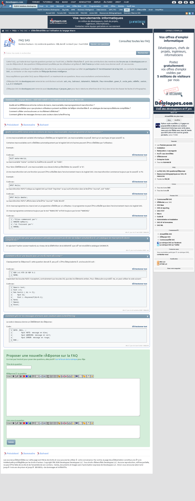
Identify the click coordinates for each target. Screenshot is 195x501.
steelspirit (18, 84)
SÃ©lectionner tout (139, 155)
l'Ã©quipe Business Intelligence (54, 72)
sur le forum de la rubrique (66, 359)
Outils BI (160, 217)
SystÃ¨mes (131, 6)
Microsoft (60, 6)
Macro (159, 214)
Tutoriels (48, 2)
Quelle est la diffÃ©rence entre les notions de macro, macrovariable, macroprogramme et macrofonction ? (52, 105)
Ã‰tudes (107, 2)
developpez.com (138, 62)
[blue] (27, 376)
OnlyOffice (159, 10)
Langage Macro (24, 100)
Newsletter (85, 2)
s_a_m (9, 84)
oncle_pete (127, 81)
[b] (13, 376)
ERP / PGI (112, 10)
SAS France (86, 64)
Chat (73, 2)
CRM (121, 10)
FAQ (57, 2)
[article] (80, 376)
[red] (24, 376)
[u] (21, 376)
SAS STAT (160, 211)
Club (126, 2)
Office (113, 6)
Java (68, 6)
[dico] (70, 376)
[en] (66, 376)
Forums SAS (61, 13)
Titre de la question (18, 366)
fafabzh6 (94, 81)
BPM (73, 10)
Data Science (101, 10)
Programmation (95, 6)
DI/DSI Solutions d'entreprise (25, 6)
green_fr (117, 81)
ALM (52, 6)
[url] (30, 376)
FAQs (14, 31)
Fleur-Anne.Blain (106, 81)
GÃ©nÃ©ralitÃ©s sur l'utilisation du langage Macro (53, 31)
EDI (85, 6)
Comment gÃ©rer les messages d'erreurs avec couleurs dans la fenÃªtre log (39, 115)
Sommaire (10, 100)
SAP (132, 10)
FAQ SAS (84, 13)
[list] (52, 376)
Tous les (164, 162)
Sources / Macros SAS (132, 13)
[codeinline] (44, 376)
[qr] (77, 376)
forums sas (123, 62)
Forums (36, 2)
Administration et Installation (167, 220)
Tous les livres (163, 188)
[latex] (48, 376)
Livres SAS (93, 13)
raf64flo (136, 81)
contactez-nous (162, 255)
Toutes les (163, 179)
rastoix (143, 81)
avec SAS (164, 202)
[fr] (62, 376)
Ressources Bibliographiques (111, 13)
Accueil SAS (50, 13)
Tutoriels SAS (73, 13)
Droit (118, 2)
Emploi (97, 2)
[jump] (84, 376)
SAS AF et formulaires (165, 222)
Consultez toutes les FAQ (134, 41)
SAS (126, 10)
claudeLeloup (52, 89)
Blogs (65, 2)
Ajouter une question (100, 44)
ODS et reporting (163, 208)
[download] (88, 376)
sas (148, 250)
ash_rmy (67, 81)
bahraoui (76, 81)
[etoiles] (92, 376)
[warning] (73, 376)
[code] (41, 376)
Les (166, 145)
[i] (17, 376)
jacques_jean (65, 89)
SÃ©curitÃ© (141, 10)
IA (47, 6)
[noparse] (59, 376)
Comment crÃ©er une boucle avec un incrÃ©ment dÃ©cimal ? (34, 112)
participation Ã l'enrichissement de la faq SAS (104, 69)
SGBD (106, 6)
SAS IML (160, 225)
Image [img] (9, 376)
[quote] (37, 376)
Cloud (41, 6)
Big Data (65, 10)
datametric (85, 81)
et (166, 151)
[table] (33, 376)
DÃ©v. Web (76, 6)
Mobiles (121, 6)
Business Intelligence (86, 10)
